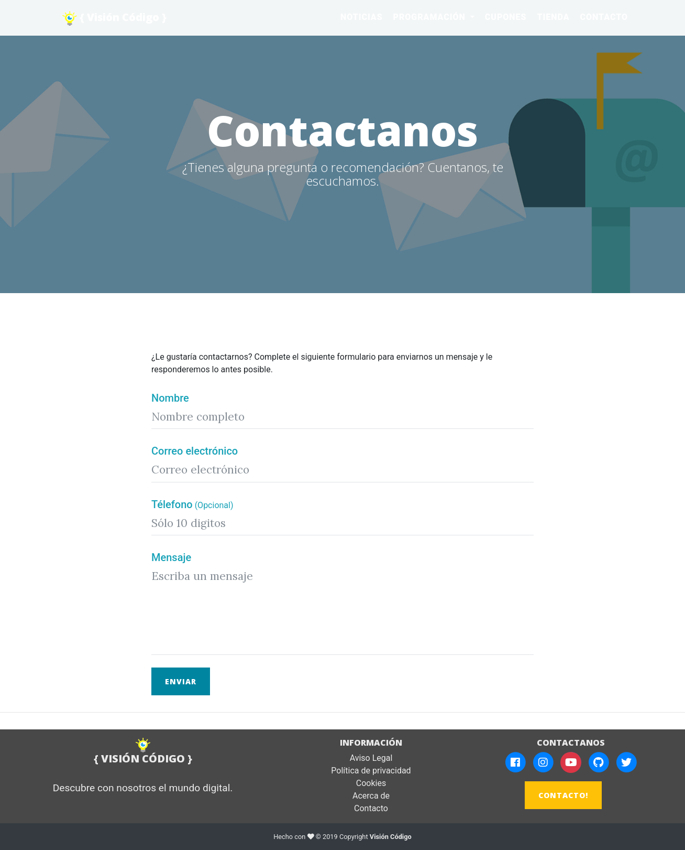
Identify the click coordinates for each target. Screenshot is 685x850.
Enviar (180, 681)
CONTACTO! (563, 795)
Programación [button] (430, 17)
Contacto (604, 17)
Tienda (553, 17)
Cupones (506, 17)
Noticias (361, 17)
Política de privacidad (371, 771)
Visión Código (391, 837)
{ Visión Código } (114, 18)
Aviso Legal (371, 758)
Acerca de (371, 796)
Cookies (371, 783)
